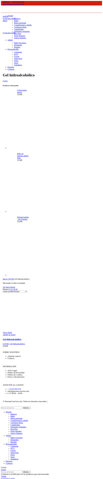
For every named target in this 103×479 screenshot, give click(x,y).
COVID (11, 279)
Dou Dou (17, 34)
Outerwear (18, 59)
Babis (16, 21)
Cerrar (5, 81)
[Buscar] (11, 408)
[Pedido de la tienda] (15, 291)
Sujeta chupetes (20, 38)
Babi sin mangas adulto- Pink (23, 156)
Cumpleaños (19, 29)
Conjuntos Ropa (20, 27)
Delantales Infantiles (22, 31)
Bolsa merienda (20, 23)
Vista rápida (7, 333)
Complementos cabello (23, 25)
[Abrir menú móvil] (5, 21)
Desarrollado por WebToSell (59, 401)
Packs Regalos (19, 36)
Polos (16, 61)
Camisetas (18, 52)
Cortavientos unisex (22, 91)
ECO (16, 54)
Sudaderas (18, 65)
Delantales (18, 45)
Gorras (16, 56)
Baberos (17, 19)
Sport (16, 63)
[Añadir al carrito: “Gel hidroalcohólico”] (9, 335)
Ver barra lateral (9, 287)
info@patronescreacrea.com (13, 4)
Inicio (5, 279)
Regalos (17, 47)
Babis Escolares (20, 43)
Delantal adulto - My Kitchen (23, 218)
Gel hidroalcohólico (12, 339)
